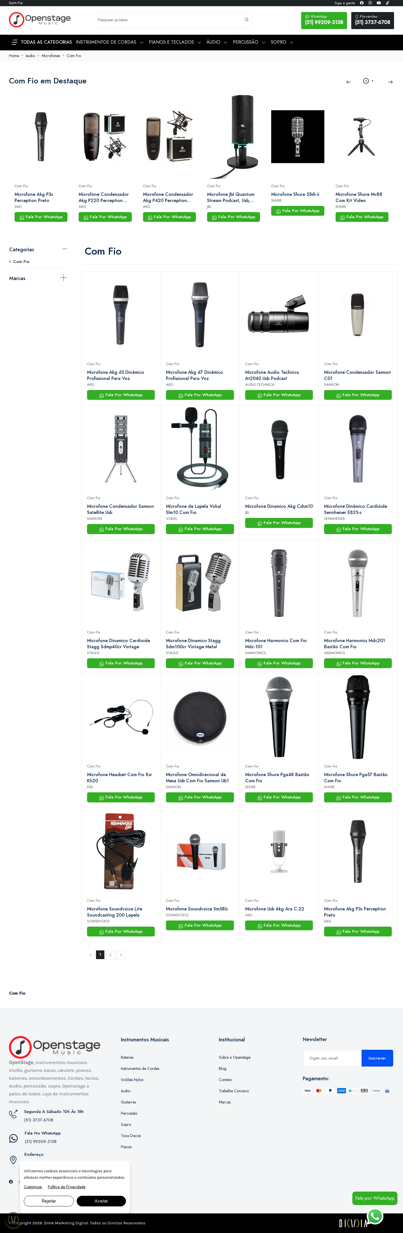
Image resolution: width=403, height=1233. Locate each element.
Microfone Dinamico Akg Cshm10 (279, 506)
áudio (30, 55)
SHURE (276, 200)
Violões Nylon (132, 1079)
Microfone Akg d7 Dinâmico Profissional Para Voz (194, 375)
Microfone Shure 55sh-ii (295, 194)
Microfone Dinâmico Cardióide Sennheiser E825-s (355, 509)
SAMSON (331, 384)
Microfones (51, 55)
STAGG (93, 653)
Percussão (129, 1113)
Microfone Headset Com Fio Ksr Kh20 (119, 778)
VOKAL (171, 518)
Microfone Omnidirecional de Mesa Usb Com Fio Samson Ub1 (197, 778)
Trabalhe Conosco (234, 1091)
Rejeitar (49, 1201)
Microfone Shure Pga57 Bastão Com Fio (356, 778)
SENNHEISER (334, 518)
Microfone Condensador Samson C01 (357, 375)
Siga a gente (345, 3)
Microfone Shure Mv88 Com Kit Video (359, 197)
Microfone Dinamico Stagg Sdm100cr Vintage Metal (193, 644)
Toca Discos (131, 1135)
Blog (222, 1068)
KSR (90, 787)
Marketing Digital (71, 1222)
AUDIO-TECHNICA (260, 384)
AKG (18, 206)
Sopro (126, 1124)
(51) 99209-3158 (324, 20)
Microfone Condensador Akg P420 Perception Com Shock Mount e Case (168, 197)
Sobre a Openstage (234, 1057)
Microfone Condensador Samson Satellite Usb (120, 509)
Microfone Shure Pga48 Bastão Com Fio (277, 778)
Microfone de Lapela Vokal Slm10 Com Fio (193, 509)
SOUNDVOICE (98, 921)
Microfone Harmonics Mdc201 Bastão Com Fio (354, 644)
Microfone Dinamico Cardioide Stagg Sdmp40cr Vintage (118, 644)
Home (14, 55)
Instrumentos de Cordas (140, 1068)
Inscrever (377, 1058)
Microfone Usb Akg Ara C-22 (274, 909)
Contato (225, 1079)
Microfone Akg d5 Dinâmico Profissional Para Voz (115, 375)
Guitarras (128, 1102)
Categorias (21, 249)
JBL (209, 206)
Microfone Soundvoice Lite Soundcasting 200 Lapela (114, 912)
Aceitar (101, 1201)
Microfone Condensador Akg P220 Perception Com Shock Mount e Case (104, 197)
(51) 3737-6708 (372, 20)
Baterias (127, 1057)
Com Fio (74, 55)
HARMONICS (255, 653)
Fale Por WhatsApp (41, 217)
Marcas (17, 278)
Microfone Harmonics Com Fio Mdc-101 (276, 644)
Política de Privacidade (66, 1187)
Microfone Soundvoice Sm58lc (197, 909)
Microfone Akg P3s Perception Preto (34, 197)
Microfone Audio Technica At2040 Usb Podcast (272, 375)
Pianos (126, 1147)
